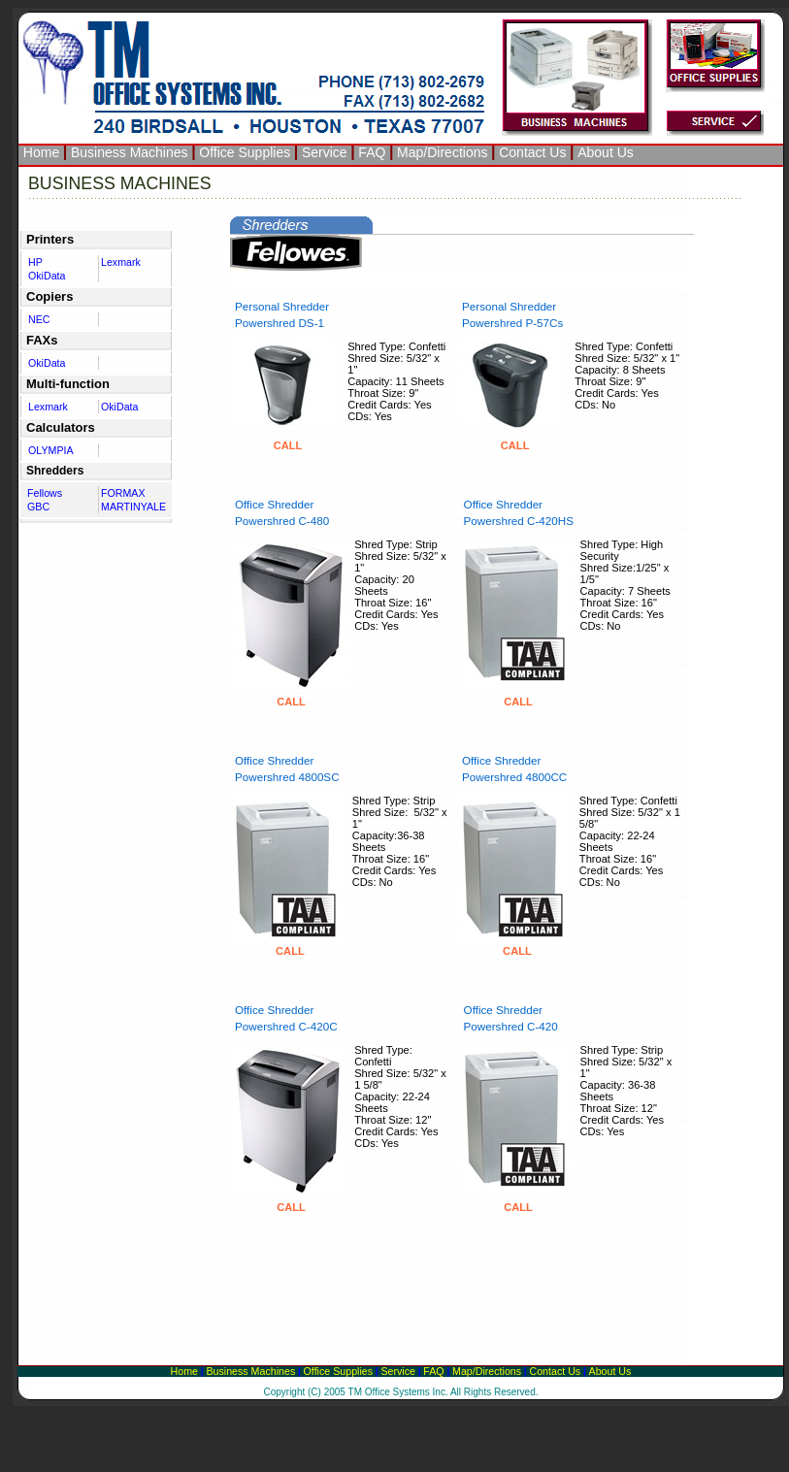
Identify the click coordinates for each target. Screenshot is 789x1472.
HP (35, 262)
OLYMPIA (51, 450)
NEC (39, 319)
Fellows (44, 493)
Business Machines (129, 152)
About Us (605, 152)
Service (324, 152)
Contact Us (532, 152)
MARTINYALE (133, 506)
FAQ (371, 152)
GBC (38, 506)
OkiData (47, 275)
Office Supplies (244, 152)
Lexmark (121, 262)
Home (41, 152)
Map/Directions (442, 152)
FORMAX (123, 493)
